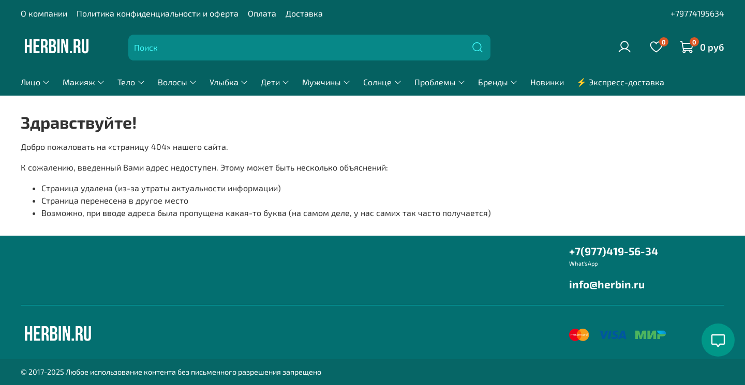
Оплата (262, 13)
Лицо (35, 82)
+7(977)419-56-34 (613, 250)
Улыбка (229, 82)
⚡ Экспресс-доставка (620, 82)
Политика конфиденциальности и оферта (158, 13)
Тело (131, 82)
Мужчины (326, 82)
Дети (275, 82)
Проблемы (440, 82)
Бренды (498, 82)
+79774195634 (697, 13)
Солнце (382, 82)
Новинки (547, 82)
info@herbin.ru (607, 284)
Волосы (177, 82)
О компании (44, 13)
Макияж (84, 82)
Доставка (304, 13)
